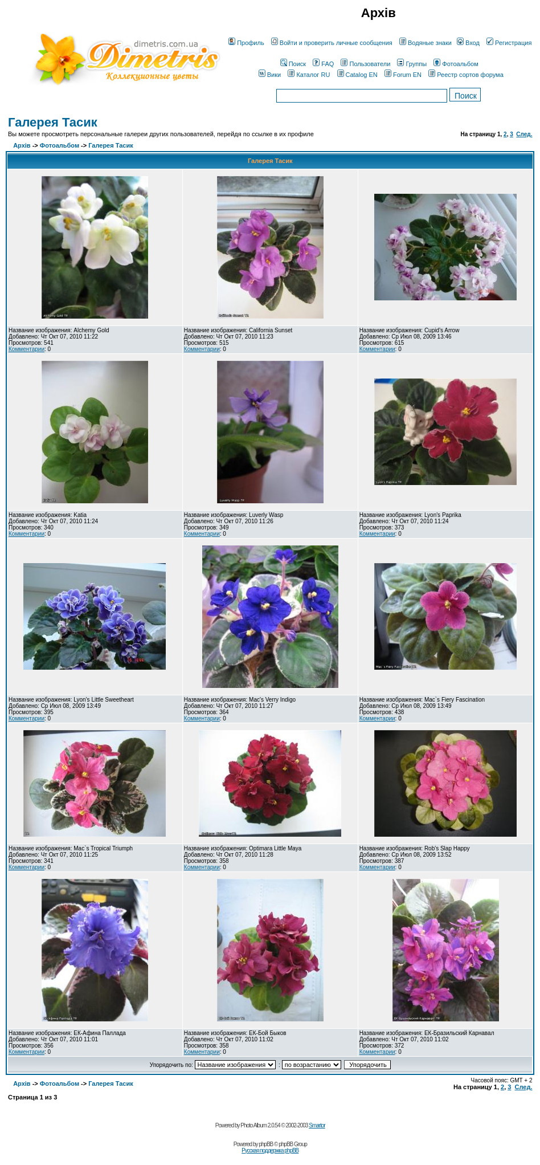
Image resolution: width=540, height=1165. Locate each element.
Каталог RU (309, 74)
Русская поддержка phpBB (270, 1150)
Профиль (246, 42)
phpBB (266, 1144)
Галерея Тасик (52, 122)
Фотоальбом (455, 63)
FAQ (323, 63)
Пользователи (365, 63)
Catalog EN (357, 74)
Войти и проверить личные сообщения (331, 42)
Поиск (293, 63)
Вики (270, 74)
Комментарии (26, 349)
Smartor (317, 1125)
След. (524, 134)
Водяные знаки (425, 42)
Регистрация (508, 42)
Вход (468, 42)
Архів (21, 145)
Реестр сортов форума (466, 74)
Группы (412, 63)
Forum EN (403, 74)
